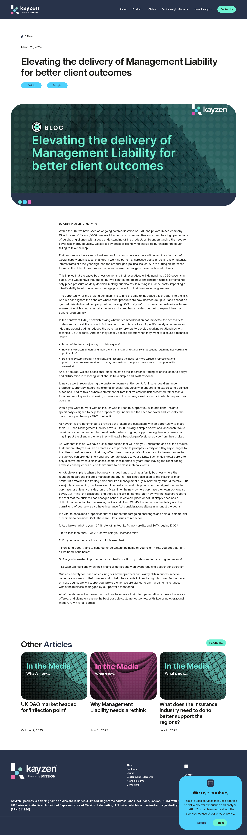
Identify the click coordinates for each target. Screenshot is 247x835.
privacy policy (225, 813)
